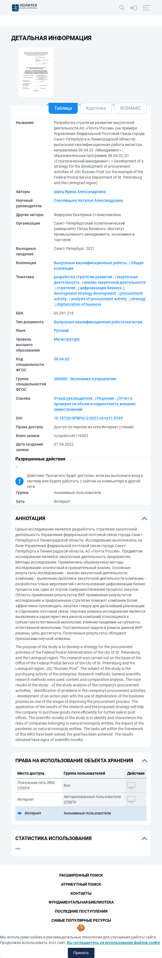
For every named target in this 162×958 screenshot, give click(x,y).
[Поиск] (122, 7)
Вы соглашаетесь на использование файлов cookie (113, 942)
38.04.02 (61, 359)
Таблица (63, 108)
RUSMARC (130, 108)
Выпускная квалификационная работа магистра (98, 322)
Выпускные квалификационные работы (90, 263)
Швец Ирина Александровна (80, 191)
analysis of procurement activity (99, 299)
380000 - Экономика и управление (85, 379)
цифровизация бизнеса (101, 288)
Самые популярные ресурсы (81, 920)
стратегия (66, 288)
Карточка (96, 108)
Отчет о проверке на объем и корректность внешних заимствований (95, 404)
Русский (61, 330)
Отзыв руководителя (73, 398)
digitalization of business (79, 304)
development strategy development (85, 293)
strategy (138, 299)
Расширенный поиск (81, 875)
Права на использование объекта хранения (74, 760)
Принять (81, 953)
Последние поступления (81, 911)
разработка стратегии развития (83, 277)
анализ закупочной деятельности (115, 282)
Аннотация (30, 518)
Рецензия (105, 398)
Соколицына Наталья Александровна (88, 200)
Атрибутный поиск (81, 884)
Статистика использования (53, 838)
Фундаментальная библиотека (81, 902)
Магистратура (67, 339)
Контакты (81, 893)
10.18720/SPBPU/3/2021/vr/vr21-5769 (88, 418)
